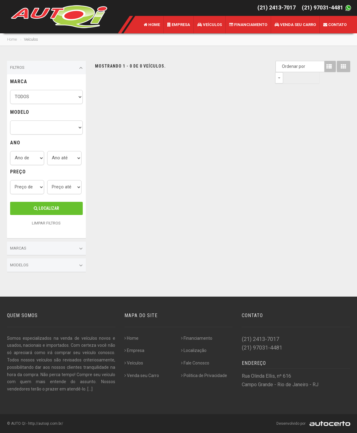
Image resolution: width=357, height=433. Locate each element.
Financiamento (248, 24)
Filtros (46, 68)
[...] (90, 389)
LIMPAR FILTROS (46, 223)
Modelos (46, 265)
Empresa (178, 24)
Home (152, 24)
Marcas (46, 248)
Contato (335, 24)
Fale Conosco (195, 363)
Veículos (209, 24)
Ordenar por (280, 66)
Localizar (46, 208)
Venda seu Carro (295, 24)
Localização (194, 350)
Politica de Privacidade (204, 375)
